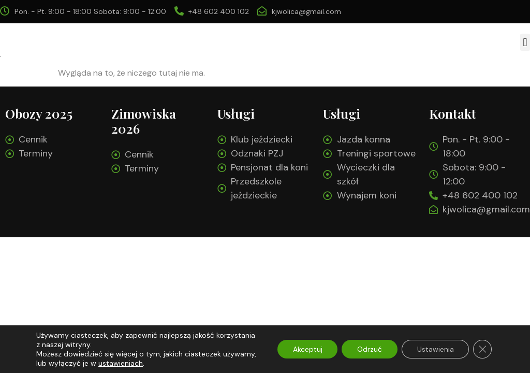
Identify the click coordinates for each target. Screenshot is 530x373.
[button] (525, 42)
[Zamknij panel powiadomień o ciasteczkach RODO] (482, 349)
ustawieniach (120, 363)
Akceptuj (306, 349)
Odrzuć (369, 349)
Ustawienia (435, 349)
